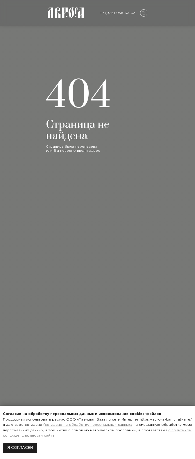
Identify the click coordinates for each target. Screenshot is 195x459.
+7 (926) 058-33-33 (117, 13)
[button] (143, 13)
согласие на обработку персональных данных (88, 424)
